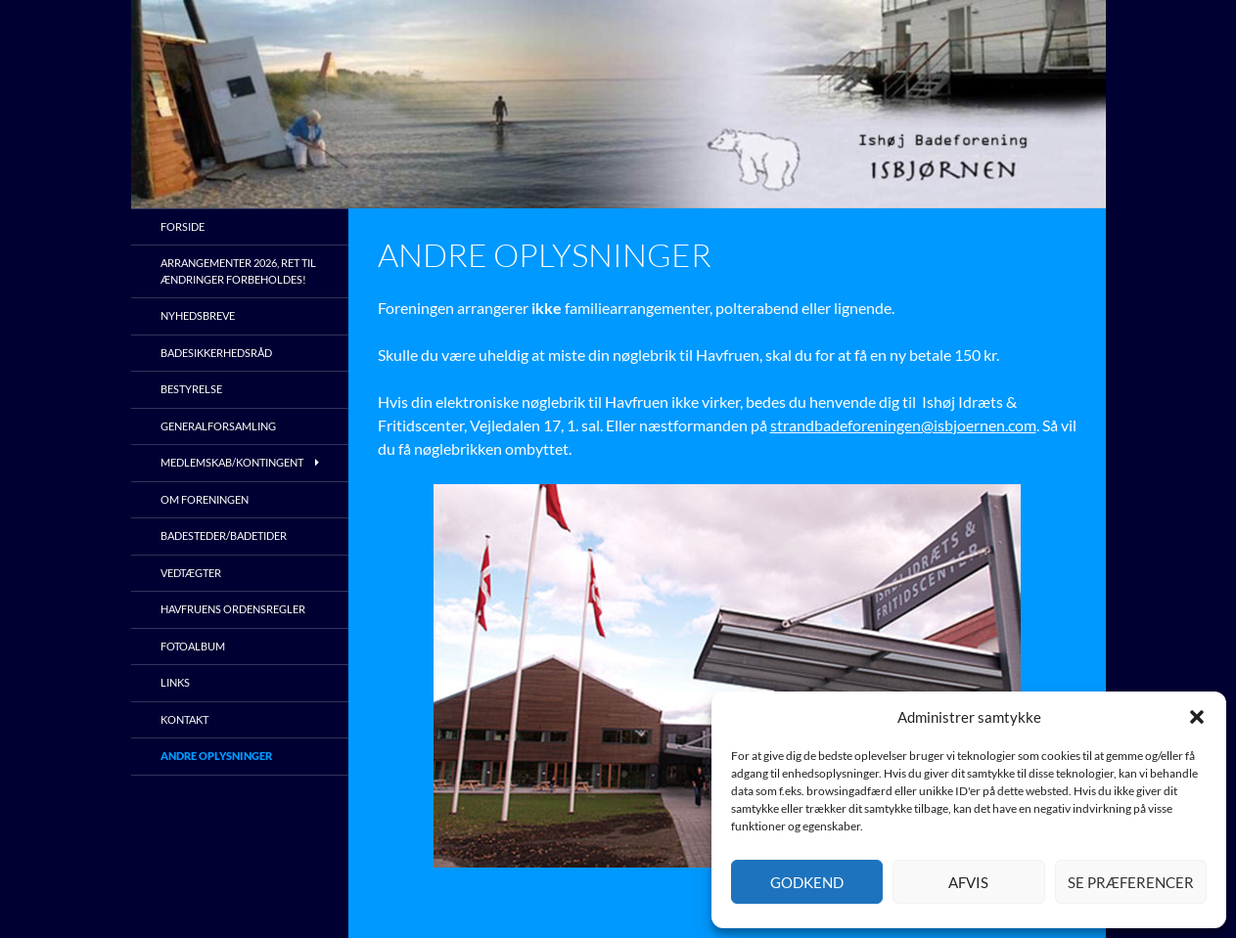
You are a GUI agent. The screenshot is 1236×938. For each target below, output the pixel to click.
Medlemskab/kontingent (231, 462)
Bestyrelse (191, 388)
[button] (1197, 717)
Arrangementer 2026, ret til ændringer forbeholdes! (238, 271)
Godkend (807, 882)
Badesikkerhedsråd (216, 352)
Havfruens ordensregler (232, 609)
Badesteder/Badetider (223, 535)
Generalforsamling (218, 426)
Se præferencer (1131, 882)
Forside (182, 226)
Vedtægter (190, 572)
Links (175, 682)
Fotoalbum (192, 646)
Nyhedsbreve (197, 315)
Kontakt (184, 719)
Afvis (968, 882)
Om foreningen (204, 499)
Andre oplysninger (216, 755)
